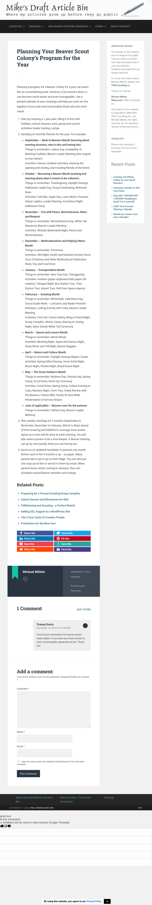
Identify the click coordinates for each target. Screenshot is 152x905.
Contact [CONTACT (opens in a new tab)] (124, 26)
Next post (76, 590)
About (115, 26)
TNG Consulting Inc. (42, 808)
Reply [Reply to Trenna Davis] (85, 625)
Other (99, 26)
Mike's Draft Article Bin (43, 7)
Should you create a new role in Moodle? (125, 216)
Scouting (69, 26)
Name (21, 732)
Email (21, 747)
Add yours (84, 608)
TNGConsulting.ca (120, 85)
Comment (23, 688)
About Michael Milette (29, 798)
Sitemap (109, 798)
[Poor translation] (7, 827)
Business (35, 26)
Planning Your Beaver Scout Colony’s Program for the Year (53, 58)
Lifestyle (15, 26)
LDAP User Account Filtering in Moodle (123, 208)
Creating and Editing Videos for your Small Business (124, 180)
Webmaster (117, 100)
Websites (82, 26)
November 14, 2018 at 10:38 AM (53, 627)
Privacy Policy (68, 798)
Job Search (55, 26)
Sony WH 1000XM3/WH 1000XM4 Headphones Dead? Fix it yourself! (125, 198)
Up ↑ (140, 808)
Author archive (25, 578)
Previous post (78, 585)
